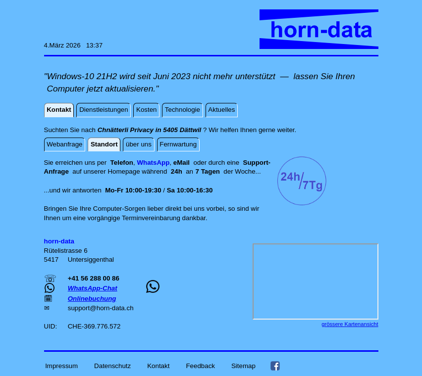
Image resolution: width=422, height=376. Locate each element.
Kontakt (158, 365)
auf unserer (89, 171)
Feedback (200, 365)
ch (129, 308)
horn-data (111, 308)
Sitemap (243, 365)
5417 (52, 259)
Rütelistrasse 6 (66, 250)
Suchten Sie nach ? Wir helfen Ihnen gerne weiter (169, 130)
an (196, 171)
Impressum (61, 365)
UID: (51, 326)
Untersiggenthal (91, 259)
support (79, 308)
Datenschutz (112, 365)
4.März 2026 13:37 (73, 45)
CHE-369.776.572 (94, 326)
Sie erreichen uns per (77, 162)
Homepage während (138, 171)
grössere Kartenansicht (349, 324)
